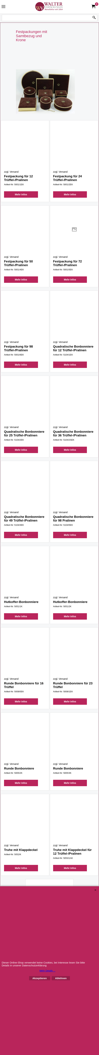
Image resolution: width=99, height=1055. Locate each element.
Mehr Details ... (47, 970)
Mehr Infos (21, 198)
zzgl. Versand (11, 171)
